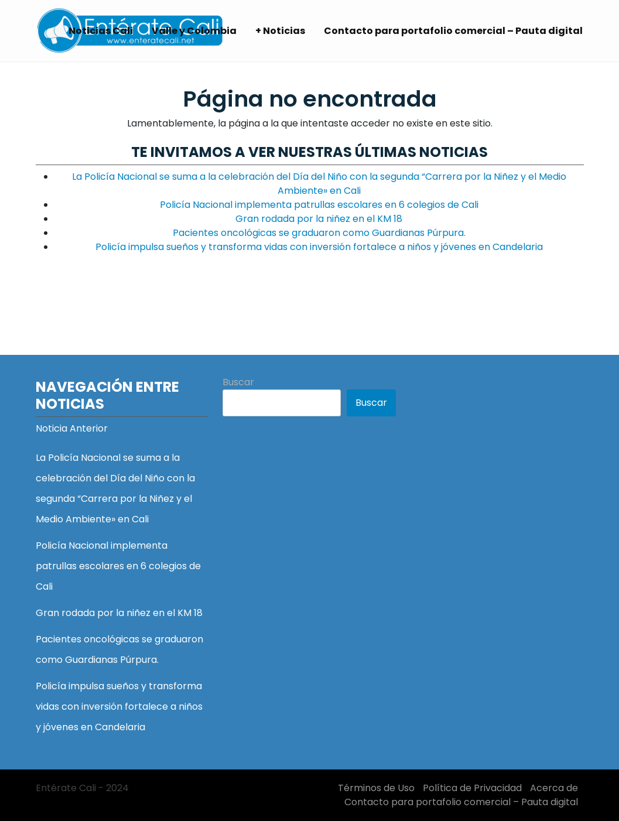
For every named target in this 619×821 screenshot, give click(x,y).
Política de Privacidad (472, 788)
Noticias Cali (101, 30)
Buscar (238, 382)
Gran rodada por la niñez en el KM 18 (318, 218)
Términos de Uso (376, 788)
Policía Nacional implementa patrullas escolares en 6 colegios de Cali (319, 204)
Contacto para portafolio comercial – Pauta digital (453, 30)
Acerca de (554, 788)
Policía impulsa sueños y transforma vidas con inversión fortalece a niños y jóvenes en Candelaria (319, 247)
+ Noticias (280, 30)
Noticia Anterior (72, 428)
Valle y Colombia (194, 30)
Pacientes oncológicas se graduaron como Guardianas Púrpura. (319, 233)
